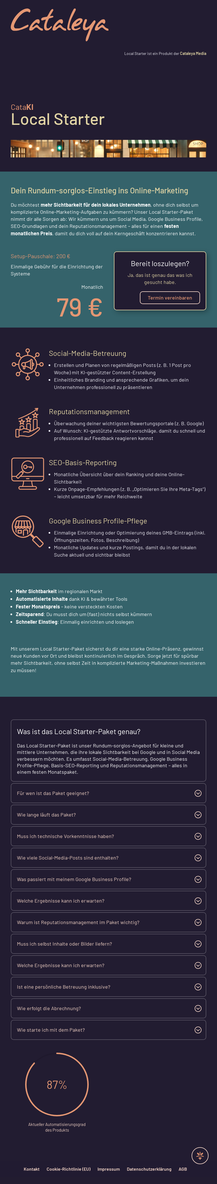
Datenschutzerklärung (149, 1169)
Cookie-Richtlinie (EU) (68, 1169)
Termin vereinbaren (170, 297)
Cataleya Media (192, 53)
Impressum (108, 1169)
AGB (183, 1169)
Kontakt (32, 1169)
